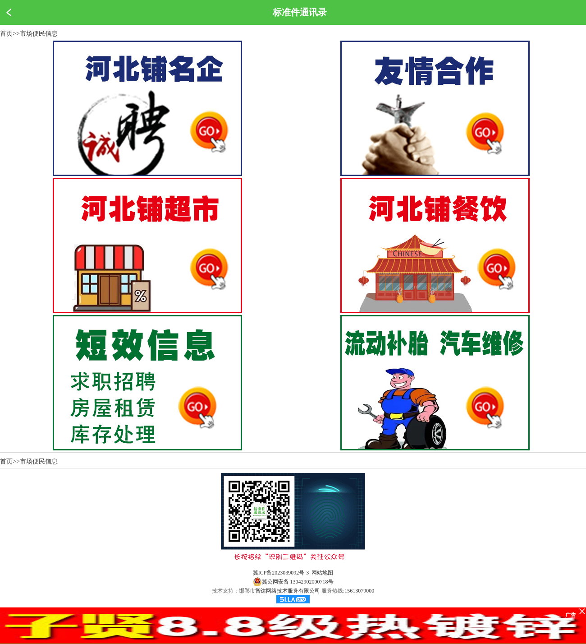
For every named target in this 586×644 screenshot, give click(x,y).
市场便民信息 (39, 33)
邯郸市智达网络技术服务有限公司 (279, 591)
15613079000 (359, 591)
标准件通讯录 (300, 12)
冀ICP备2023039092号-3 (281, 573)
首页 (6, 33)
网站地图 (322, 573)
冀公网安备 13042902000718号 (293, 581)
